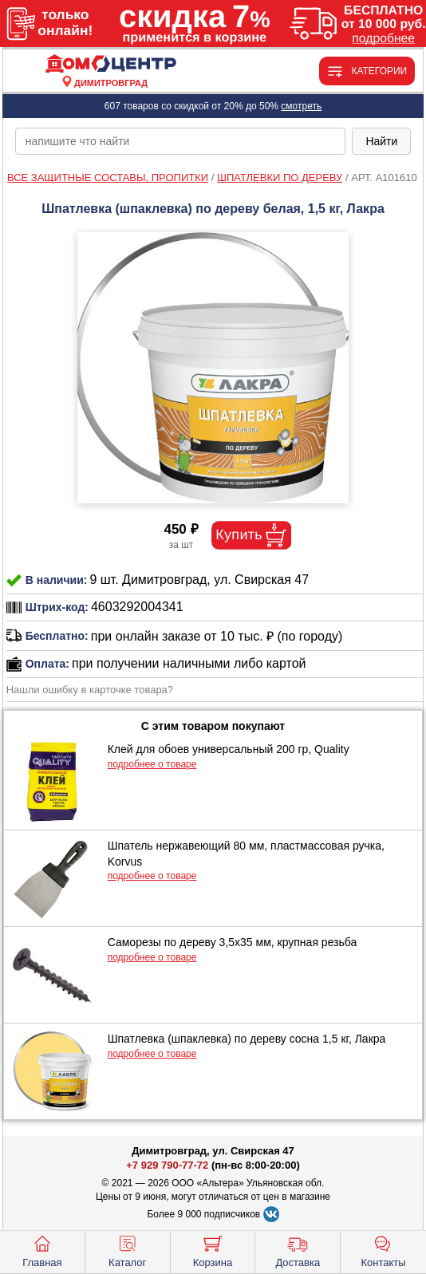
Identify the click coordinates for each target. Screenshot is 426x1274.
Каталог (127, 1250)
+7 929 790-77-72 (167, 1165)
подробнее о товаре (152, 764)
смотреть (301, 106)
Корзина (213, 1250)
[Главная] (111, 64)
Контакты (383, 1250)
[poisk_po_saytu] (180, 141)
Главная (41, 1250)
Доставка (297, 1250)
